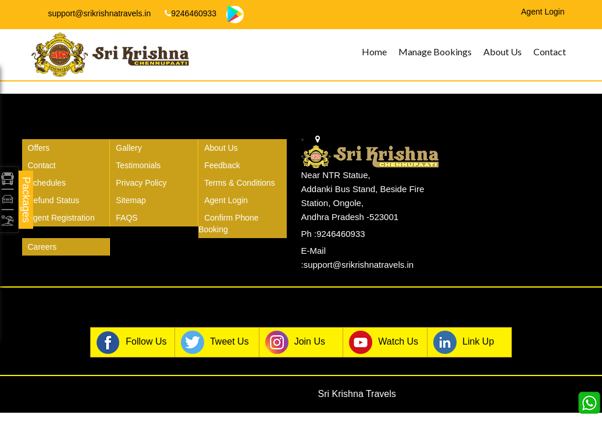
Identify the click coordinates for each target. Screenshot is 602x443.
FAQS (126, 217)
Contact (549, 51)
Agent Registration (61, 217)
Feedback (222, 165)
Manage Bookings (435, 51)
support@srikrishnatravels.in (94, 13)
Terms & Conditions (239, 182)
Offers (39, 148)
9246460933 (190, 13)
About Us (502, 51)
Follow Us (131, 342)
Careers (42, 246)
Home (374, 51)
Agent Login (226, 200)
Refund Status (54, 200)
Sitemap (130, 200)
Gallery (128, 148)
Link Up (463, 342)
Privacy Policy (141, 182)
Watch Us (383, 342)
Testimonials (138, 165)
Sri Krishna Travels (357, 394)
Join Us (295, 342)
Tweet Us (215, 342)
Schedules (47, 182)
